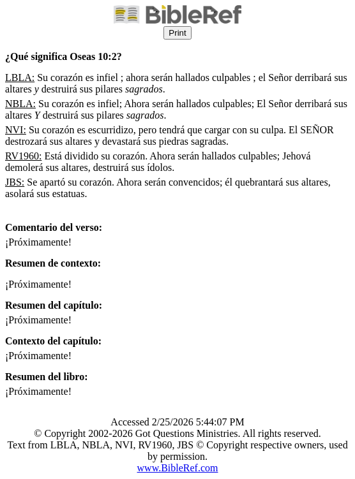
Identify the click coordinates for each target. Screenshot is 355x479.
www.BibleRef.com (177, 467)
